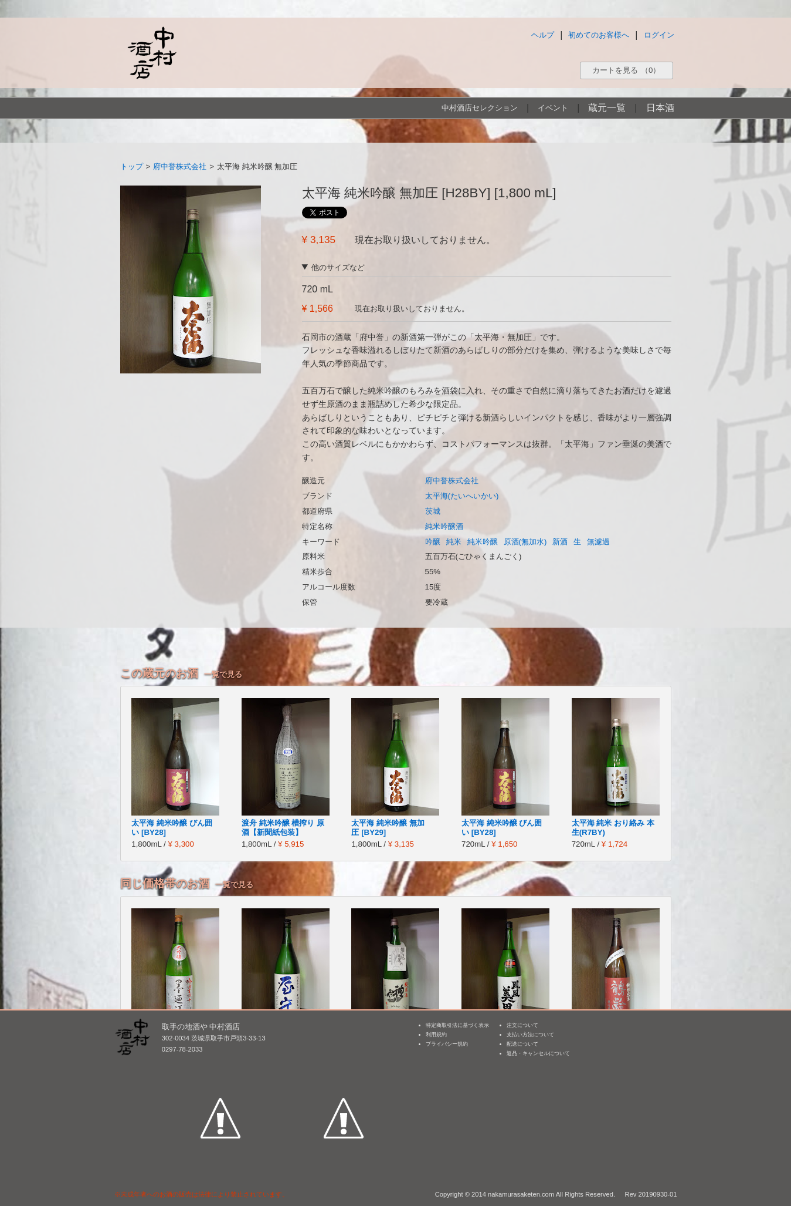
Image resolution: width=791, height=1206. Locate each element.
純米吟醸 (482, 541)
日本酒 (660, 108)
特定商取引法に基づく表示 (457, 1025)
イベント (553, 107)
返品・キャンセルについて (538, 1053)
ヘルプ (542, 35)
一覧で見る (223, 674)
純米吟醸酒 (444, 526)
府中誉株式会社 (179, 166)
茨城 (432, 511)
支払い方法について (530, 1034)
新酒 (560, 541)
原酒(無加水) (525, 541)
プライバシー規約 (447, 1044)
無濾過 (598, 541)
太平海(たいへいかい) (462, 495)
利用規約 (436, 1034)
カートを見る (626, 70)
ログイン (659, 35)
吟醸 (432, 541)
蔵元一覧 (607, 108)
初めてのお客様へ (598, 35)
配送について (522, 1044)
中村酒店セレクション (480, 107)
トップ (131, 166)
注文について (522, 1025)
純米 (453, 541)
